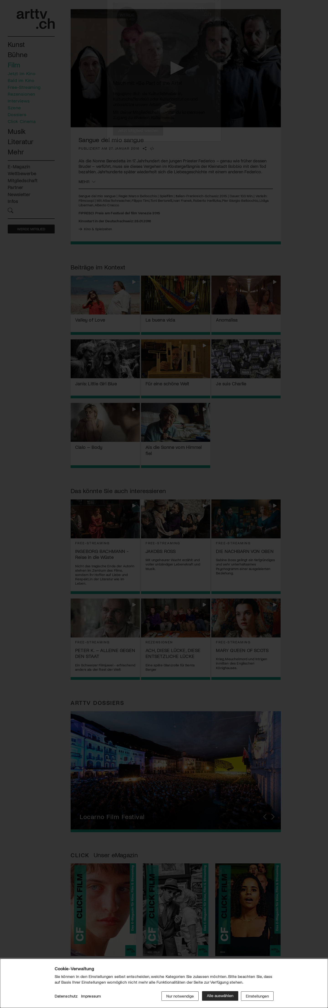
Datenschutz (66, 996)
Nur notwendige (178, 995)
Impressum (91, 996)
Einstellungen (257, 995)
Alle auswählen (218, 995)
